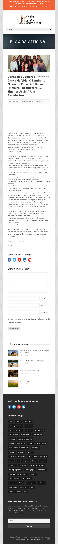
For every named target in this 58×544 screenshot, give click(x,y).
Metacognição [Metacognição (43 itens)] (30, 470)
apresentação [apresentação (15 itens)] (39, 430)
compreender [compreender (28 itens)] (25, 435)
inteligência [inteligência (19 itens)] (22, 465)
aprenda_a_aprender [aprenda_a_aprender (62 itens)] (15, 426)
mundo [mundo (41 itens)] (33, 474)
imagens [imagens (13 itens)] (42, 461)
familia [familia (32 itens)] (11, 461)
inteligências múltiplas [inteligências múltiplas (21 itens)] (36, 465)
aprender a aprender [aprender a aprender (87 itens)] (15, 430)
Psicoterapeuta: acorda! (29, 371)
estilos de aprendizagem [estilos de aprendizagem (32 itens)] (17, 457)
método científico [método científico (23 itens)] (14, 479)
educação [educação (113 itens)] (12, 452)
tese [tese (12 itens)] (32, 487)
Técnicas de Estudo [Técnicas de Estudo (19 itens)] (15, 492)
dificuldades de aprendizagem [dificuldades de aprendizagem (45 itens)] (18, 448)
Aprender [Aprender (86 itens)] (29, 426)
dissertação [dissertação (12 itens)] (35, 448)
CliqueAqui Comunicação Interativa (33, 539)
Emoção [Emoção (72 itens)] (21, 452)
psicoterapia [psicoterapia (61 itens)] (13, 487)
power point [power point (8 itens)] (31, 483)
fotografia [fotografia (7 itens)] (26, 461)
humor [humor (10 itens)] (34, 461)
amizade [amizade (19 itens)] (18, 421)
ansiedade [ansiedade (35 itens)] (28, 421)
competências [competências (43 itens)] (13, 435)
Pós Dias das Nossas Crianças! (32, 360)
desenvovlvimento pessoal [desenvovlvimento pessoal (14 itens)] (37, 443)
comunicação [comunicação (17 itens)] (37, 435)
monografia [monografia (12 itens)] (41, 470)
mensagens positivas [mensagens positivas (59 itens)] (15, 470)
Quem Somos (30, 2)
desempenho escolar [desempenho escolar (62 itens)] (25, 439)
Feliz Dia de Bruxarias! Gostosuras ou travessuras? (34, 351)
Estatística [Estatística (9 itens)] (30, 452)
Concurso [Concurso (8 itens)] (12, 439)
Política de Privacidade (16, 2)
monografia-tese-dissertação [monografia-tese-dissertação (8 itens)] (18, 474)
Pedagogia (24, 381)
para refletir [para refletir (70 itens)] (27, 479)
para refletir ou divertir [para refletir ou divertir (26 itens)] (16, 483)
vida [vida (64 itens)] (25, 492)
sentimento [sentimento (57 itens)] (23, 487)
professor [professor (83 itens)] (41, 483)
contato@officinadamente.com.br (23, 6)
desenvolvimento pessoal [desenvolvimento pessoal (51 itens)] (17, 443)
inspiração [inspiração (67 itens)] (12, 465)
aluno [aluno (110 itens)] (10, 421)
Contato (40, 4)
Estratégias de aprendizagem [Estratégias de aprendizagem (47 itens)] (37, 457)
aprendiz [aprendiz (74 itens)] (28, 430)
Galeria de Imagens (29, 4)
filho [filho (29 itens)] (17, 461)
